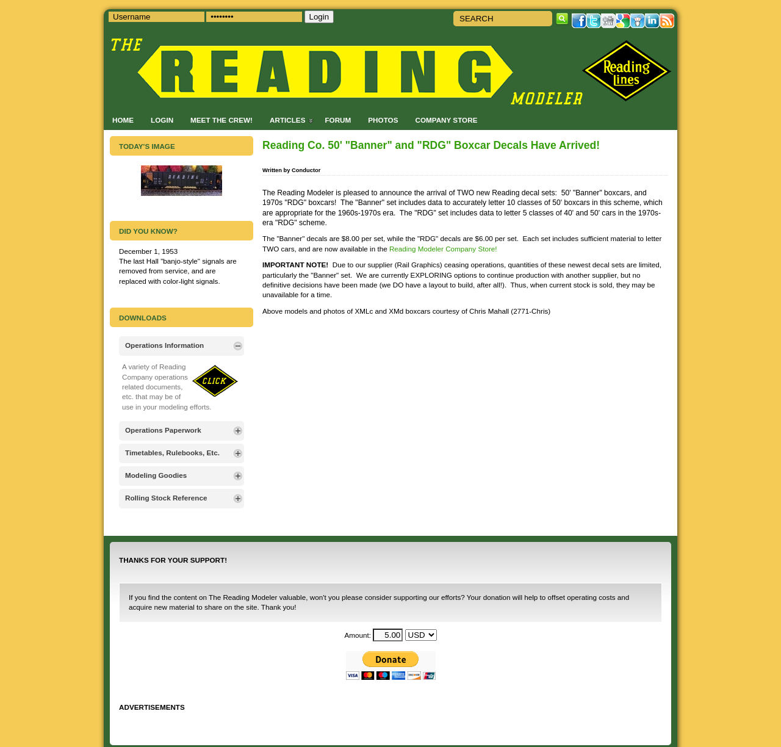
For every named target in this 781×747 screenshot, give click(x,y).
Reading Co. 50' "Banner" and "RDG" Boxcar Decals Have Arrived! (431, 145)
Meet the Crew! (221, 120)
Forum (338, 120)
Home (123, 120)
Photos (383, 120)
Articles (287, 120)
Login (162, 120)
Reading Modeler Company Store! (443, 249)
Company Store (446, 120)
